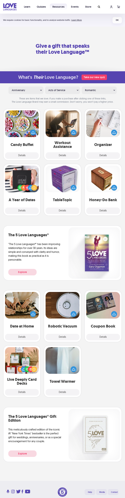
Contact (114, 492)
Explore (22, 272)
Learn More (76, 20)
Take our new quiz (94, 77)
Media (102, 492)
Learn (27, 6)
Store (88, 6)
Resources (58, 6)
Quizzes (41, 6)
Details (22, 155)
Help (90, 492)
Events (75, 6)
